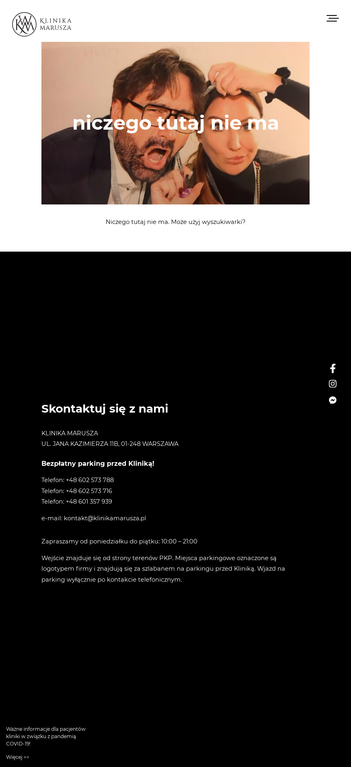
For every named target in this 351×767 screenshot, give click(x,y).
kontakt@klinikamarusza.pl (105, 518)
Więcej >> (17, 757)
